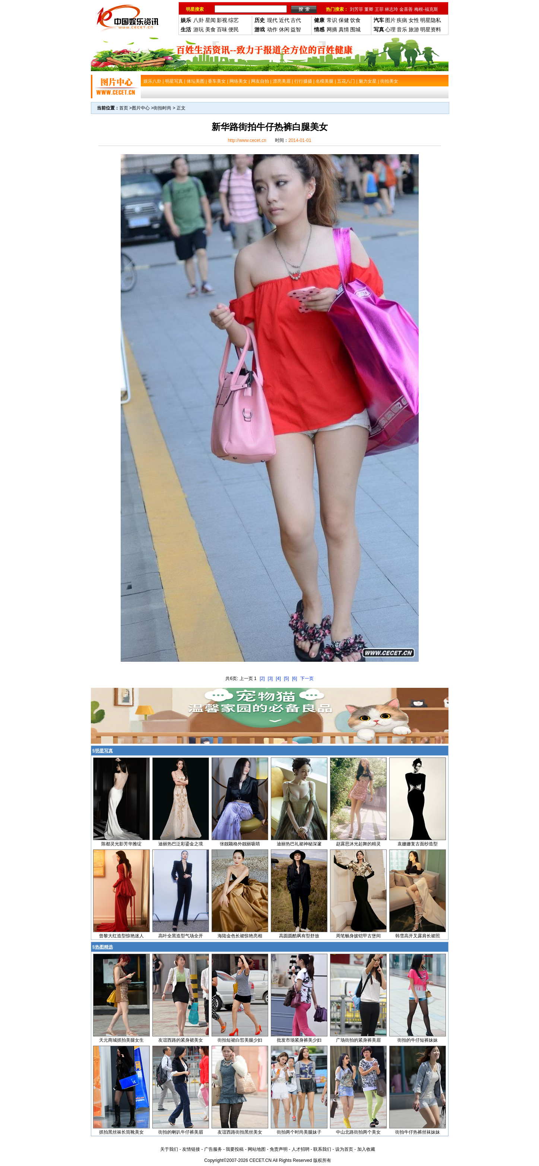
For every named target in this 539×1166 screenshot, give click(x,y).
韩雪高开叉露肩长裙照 (417, 935)
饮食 (355, 20)
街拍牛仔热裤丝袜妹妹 (417, 1132)
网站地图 (257, 1149)
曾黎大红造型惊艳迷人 (121, 935)
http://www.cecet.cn (247, 140)
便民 (233, 29)
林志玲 (391, 9)
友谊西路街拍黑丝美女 (240, 1132)
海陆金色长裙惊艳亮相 (240, 935)
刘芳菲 (356, 9)
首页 (123, 108)
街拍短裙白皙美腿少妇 (240, 1040)
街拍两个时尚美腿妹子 (299, 1132)
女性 (414, 20)
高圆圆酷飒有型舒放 (299, 935)
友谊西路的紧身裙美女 (180, 1040)
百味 (222, 29)
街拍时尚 (162, 108)
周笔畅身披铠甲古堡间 (358, 935)
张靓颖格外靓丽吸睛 (240, 843)
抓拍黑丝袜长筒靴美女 (121, 1132)
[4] (278, 678)
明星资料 (430, 29)
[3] (270, 678)
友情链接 (191, 1149)
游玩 (198, 29)
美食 (210, 29)
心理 (390, 29)
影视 (222, 20)
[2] (262, 678)
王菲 (379, 9)
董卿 (368, 9)
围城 (355, 29)
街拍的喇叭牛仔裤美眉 (180, 1132)
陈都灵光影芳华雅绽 (121, 843)
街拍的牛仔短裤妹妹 (417, 1040)
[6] (294, 678)
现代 (272, 20)
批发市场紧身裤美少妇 (299, 1040)
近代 (284, 20)
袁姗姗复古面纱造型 (417, 843)
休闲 (284, 29)
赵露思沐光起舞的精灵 (358, 843)
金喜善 (406, 9)
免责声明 (279, 1149)
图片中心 (141, 108)
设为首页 (344, 1149)
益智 (296, 29)
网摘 (332, 29)
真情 (344, 29)
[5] (286, 678)
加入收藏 (366, 1149)
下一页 (307, 678)
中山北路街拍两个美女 (358, 1132)
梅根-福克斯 (426, 9)
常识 (332, 20)
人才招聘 (301, 1149)
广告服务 (213, 1149)
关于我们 (169, 1149)
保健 (344, 20)
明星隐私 (430, 20)
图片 (390, 20)
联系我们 (322, 1149)
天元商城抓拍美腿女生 (121, 1040)
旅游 (414, 29)
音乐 (402, 29)
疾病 (402, 20)
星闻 (210, 20)
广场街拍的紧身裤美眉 (358, 1040)
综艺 (233, 20)
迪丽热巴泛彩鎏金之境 (180, 843)
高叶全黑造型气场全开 (180, 935)
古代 (296, 20)
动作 (272, 29)
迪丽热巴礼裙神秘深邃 (299, 843)
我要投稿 (235, 1149)
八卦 (198, 20)
